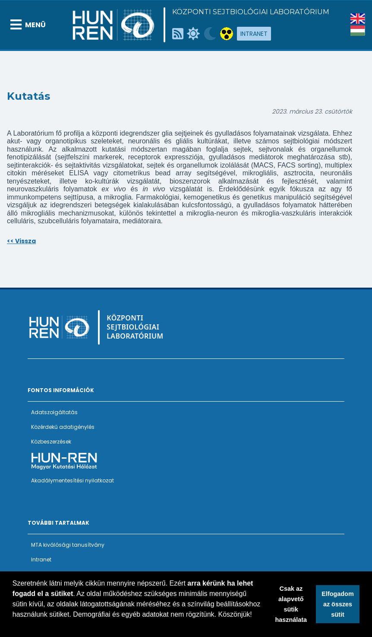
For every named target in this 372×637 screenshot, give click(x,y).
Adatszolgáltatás (54, 412)
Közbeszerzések (51, 441)
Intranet (254, 33)
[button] (14, 625)
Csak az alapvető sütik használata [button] (291, 604)
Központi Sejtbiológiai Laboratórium (250, 12)
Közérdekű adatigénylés (63, 427)
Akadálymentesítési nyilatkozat (72, 480)
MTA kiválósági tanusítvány (67, 544)
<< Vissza (21, 241)
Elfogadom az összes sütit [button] (337, 604)
